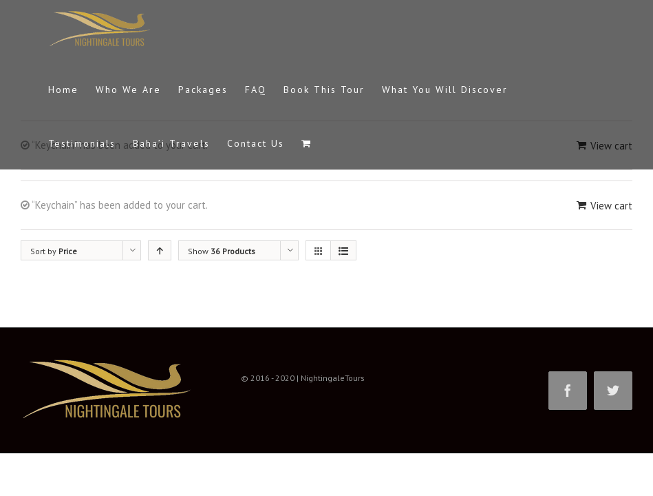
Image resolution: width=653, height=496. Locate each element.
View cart (611, 205)
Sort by (53, 251)
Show (221, 251)
